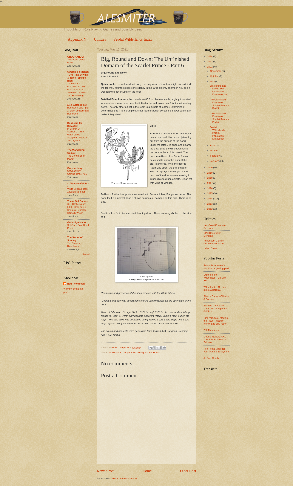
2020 (210, 167)
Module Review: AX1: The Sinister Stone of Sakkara (214, 339)
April (212, 145)
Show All (86, 254)
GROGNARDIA (75, 56)
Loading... (68, 268)
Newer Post (105, 471)
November (216, 71)
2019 (210, 172)
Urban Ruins (210, 248)
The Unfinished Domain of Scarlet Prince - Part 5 (219, 104)
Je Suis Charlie (211, 358)
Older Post (188, 471)
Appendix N (77, 39)
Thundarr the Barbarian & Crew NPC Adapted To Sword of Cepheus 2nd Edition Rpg (76, 89)
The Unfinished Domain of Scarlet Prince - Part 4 (219, 117)
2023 (210, 61)
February (215, 155)
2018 (210, 177)
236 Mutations (211, 330)
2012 (210, 208)
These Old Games (77, 201)
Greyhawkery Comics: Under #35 (77, 172)
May (212, 81)
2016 (210, 188)
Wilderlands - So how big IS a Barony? (214, 288)
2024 (210, 56)
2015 (210, 193)
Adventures (115, 352)
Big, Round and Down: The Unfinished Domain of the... (219, 90)
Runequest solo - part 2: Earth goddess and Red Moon (78, 110)
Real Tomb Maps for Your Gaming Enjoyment (216, 350)
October (214, 76)
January (214, 161)
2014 (210, 198)
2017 (210, 183)
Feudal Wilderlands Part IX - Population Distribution (217, 133)
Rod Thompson (76, 283)
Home (147, 471)
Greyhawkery (74, 168)
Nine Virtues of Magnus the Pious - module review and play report (216, 321)
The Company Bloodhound (74, 244)
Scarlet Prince (152, 352)
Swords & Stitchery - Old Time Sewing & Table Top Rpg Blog (78, 76)
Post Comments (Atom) (124, 478)
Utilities (100, 39)
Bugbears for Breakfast (74, 124)
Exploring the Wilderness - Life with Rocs (214, 277)
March (213, 150)
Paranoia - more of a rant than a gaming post (216, 267)
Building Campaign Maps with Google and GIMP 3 (215, 308)
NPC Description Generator (212, 234)
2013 (210, 203)
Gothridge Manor (77, 222)
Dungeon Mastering (133, 352)
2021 (210, 66)
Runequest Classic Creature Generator (213, 242)
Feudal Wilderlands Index (133, 39)
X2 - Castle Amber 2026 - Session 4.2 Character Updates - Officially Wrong (77, 208)
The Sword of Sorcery (75, 239)
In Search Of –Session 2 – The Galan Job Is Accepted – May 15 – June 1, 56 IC (78, 135)
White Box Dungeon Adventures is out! (77, 190)
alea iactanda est (77, 104)
